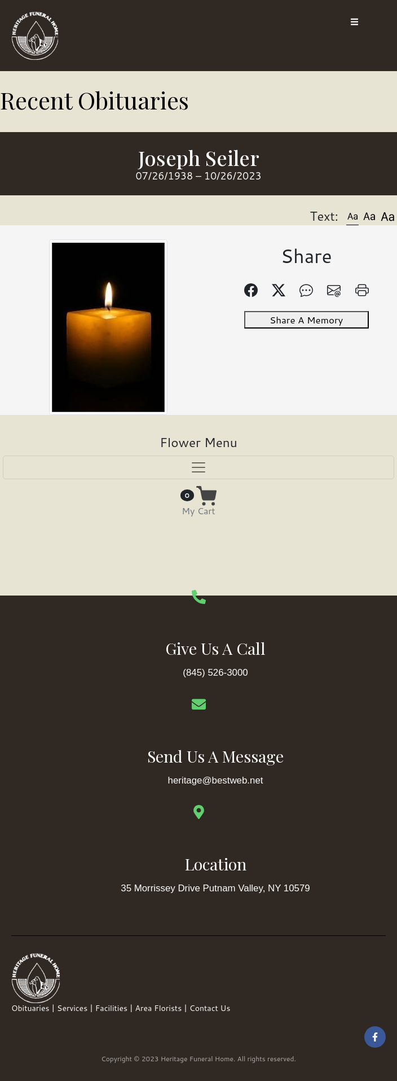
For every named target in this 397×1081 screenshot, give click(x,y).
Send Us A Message (215, 757)
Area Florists (158, 1009)
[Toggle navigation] (198, 468)
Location (215, 864)
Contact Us (210, 1009)
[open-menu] (354, 22)
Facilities (111, 1009)
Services (72, 1009)
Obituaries (30, 1009)
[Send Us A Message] (199, 705)
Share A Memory (307, 314)
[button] (352, 216)
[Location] (199, 813)
